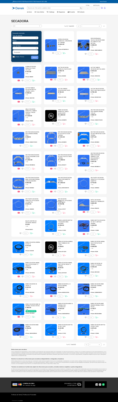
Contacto (81, 12)
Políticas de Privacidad (29, 394)
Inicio (29, 12)
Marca (14, 40)
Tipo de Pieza (17, 46)
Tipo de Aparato (17, 35)
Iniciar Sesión (103, 1)
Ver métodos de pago (29, 385)
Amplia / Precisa (20, 56)
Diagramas (61, 12)
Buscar (35, 57)
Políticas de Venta (16, 394)
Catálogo (50, 12)
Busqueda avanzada (18, 33)
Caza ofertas (39, 12)
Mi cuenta (71, 12)
